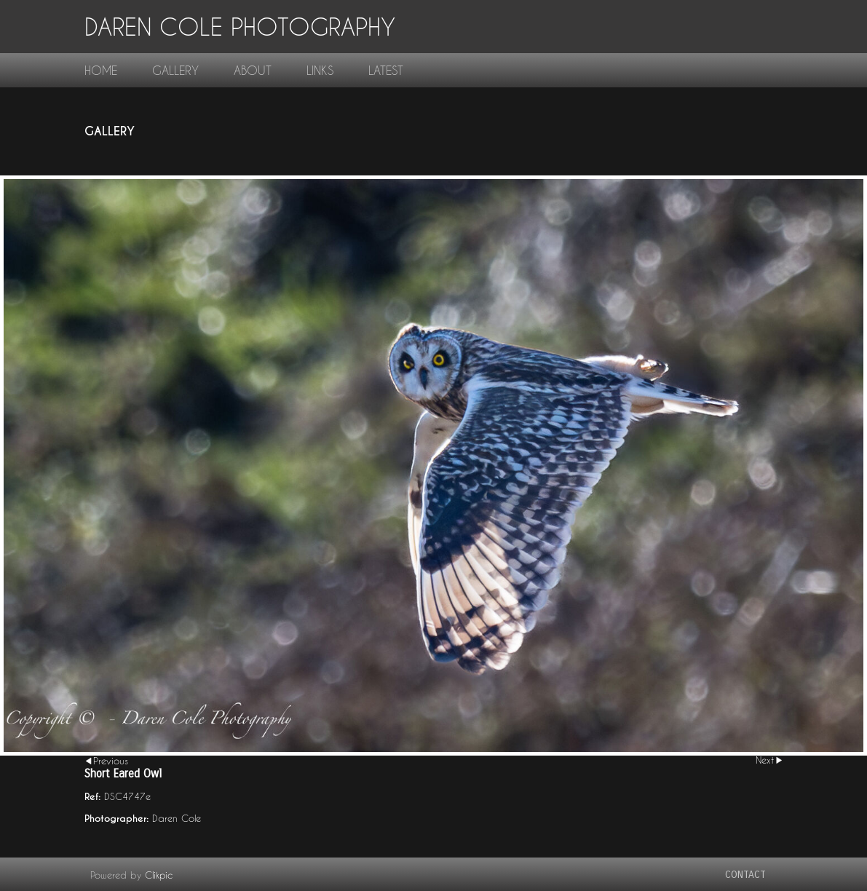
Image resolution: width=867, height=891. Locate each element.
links (319, 70)
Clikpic (159, 875)
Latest (385, 70)
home (100, 70)
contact (745, 874)
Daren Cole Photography (239, 26)
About (253, 70)
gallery (175, 70)
